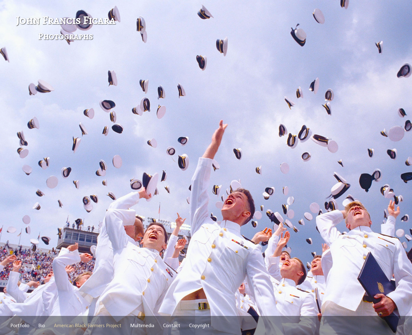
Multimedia (142, 325)
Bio (41, 325)
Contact (171, 325)
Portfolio (19, 325)
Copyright (199, 325)
